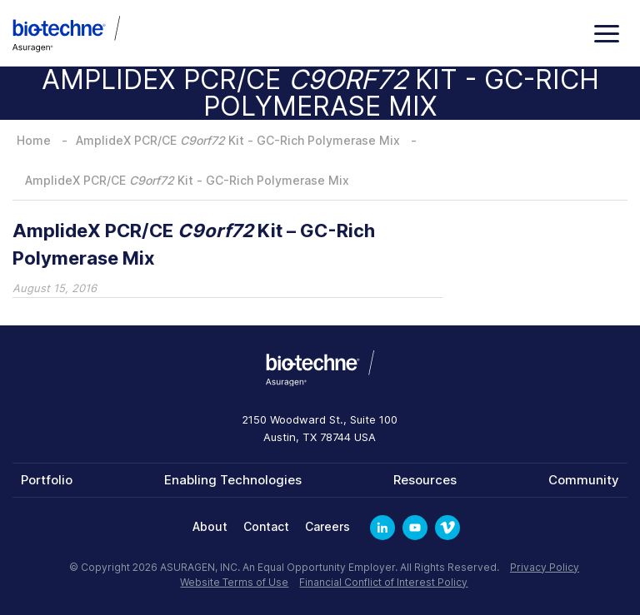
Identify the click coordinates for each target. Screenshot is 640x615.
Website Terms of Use (234, 582)
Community (583, 480)
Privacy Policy (544, 567)
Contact (266, 526)
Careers (327, 526)
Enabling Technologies (233, 480)
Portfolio (46, 480)
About (210, 526)
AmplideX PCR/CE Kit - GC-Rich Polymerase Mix (238, 140)
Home (34, 140)
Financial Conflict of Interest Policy (383, 582)
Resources (425, 480)
